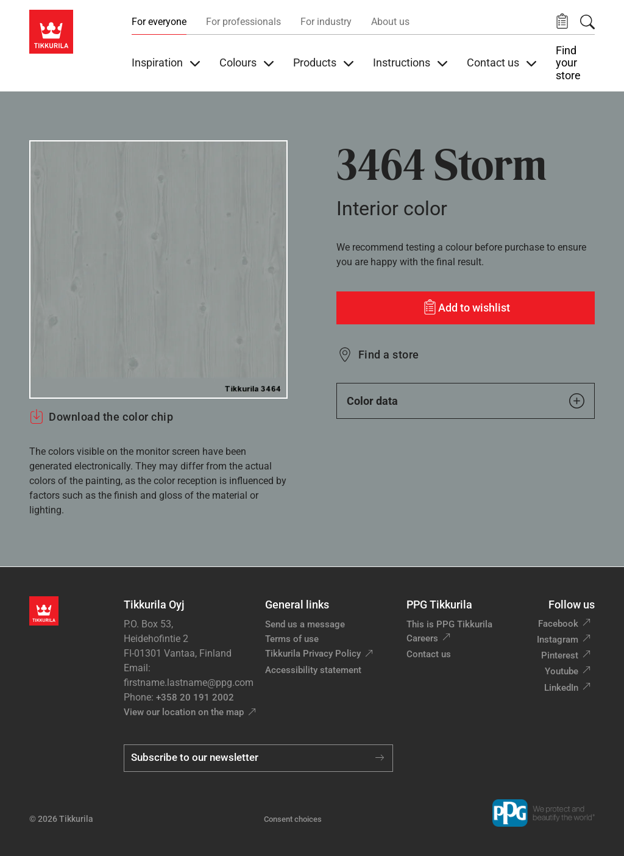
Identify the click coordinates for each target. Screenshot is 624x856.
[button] (562, 21)
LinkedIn (561, 687)
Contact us (428, 654)
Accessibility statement (313, 670)
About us (390, 21)
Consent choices (293, 819)
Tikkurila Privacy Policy (313, 653)
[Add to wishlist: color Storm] (465, 307)
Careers (422, 638)
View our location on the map (184, 712)
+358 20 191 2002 (195, 697)
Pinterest (559, 655)
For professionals (243, 21)
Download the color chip (101, 416)
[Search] (587, 22)
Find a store (388, 354)
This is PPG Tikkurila (449, 624)
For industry (326, 21)
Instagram (557, 639)
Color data (465, 400)
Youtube (561, 671)
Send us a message (305, 624)
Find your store (568, 63)
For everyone (159, 21)
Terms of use (292, 638)
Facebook (558, 623)
